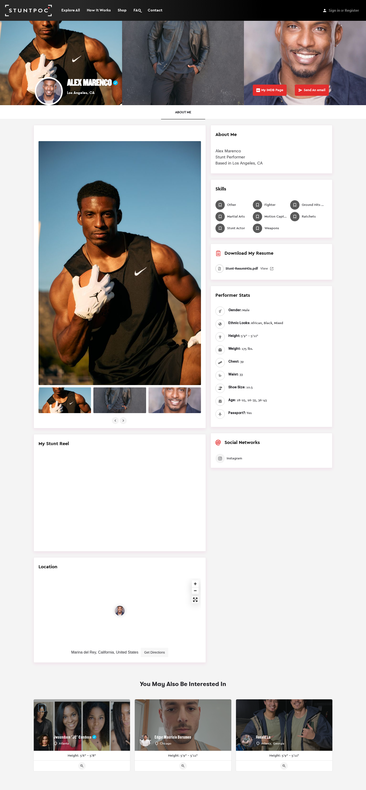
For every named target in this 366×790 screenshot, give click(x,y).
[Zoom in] (195, 583)
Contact (155, 10)
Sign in (334, 10)
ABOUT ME (183, 112)
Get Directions (154, 652)
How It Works (99, 10)
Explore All (70, 10)
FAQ (137, 10)
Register (352, 10)
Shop (122, 10)
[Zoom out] (195, 590)
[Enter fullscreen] (195, 599)
